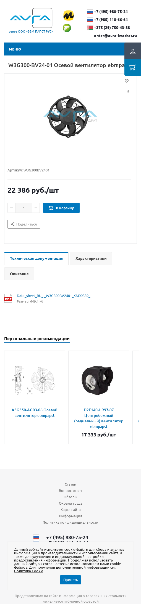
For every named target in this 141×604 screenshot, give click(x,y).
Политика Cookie (28, 570)
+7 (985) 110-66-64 (111, 19)
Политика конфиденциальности (70, 522)
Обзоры (70, 496)
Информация (70, 515)
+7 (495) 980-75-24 (111, 11)
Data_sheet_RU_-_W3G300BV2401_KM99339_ (53, 295)
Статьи (70, 484)
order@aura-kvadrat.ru (115, 35)
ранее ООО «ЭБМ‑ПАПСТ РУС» (31, 31)
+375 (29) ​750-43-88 (112, 27)
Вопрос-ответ (70, 490)
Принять (70, 579)
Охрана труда (70, 503)
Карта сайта (71, 509)
